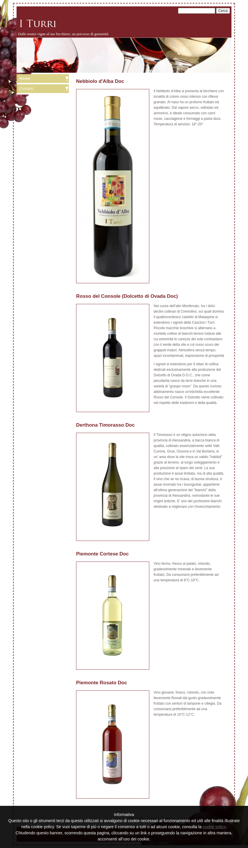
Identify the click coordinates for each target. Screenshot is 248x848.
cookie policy (214, 826)
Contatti (26, 89)
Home (24, 78)
